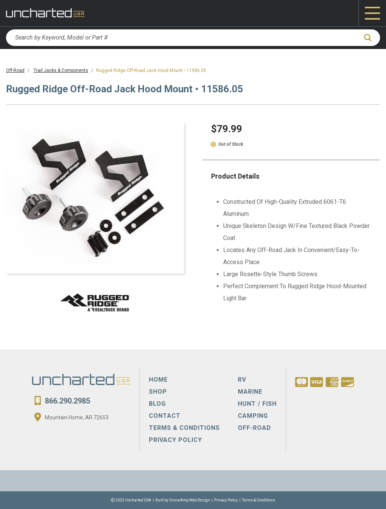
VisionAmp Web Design (189, 500)
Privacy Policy (226, 500)
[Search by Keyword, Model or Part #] (182, 37)
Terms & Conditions (258, 500)
